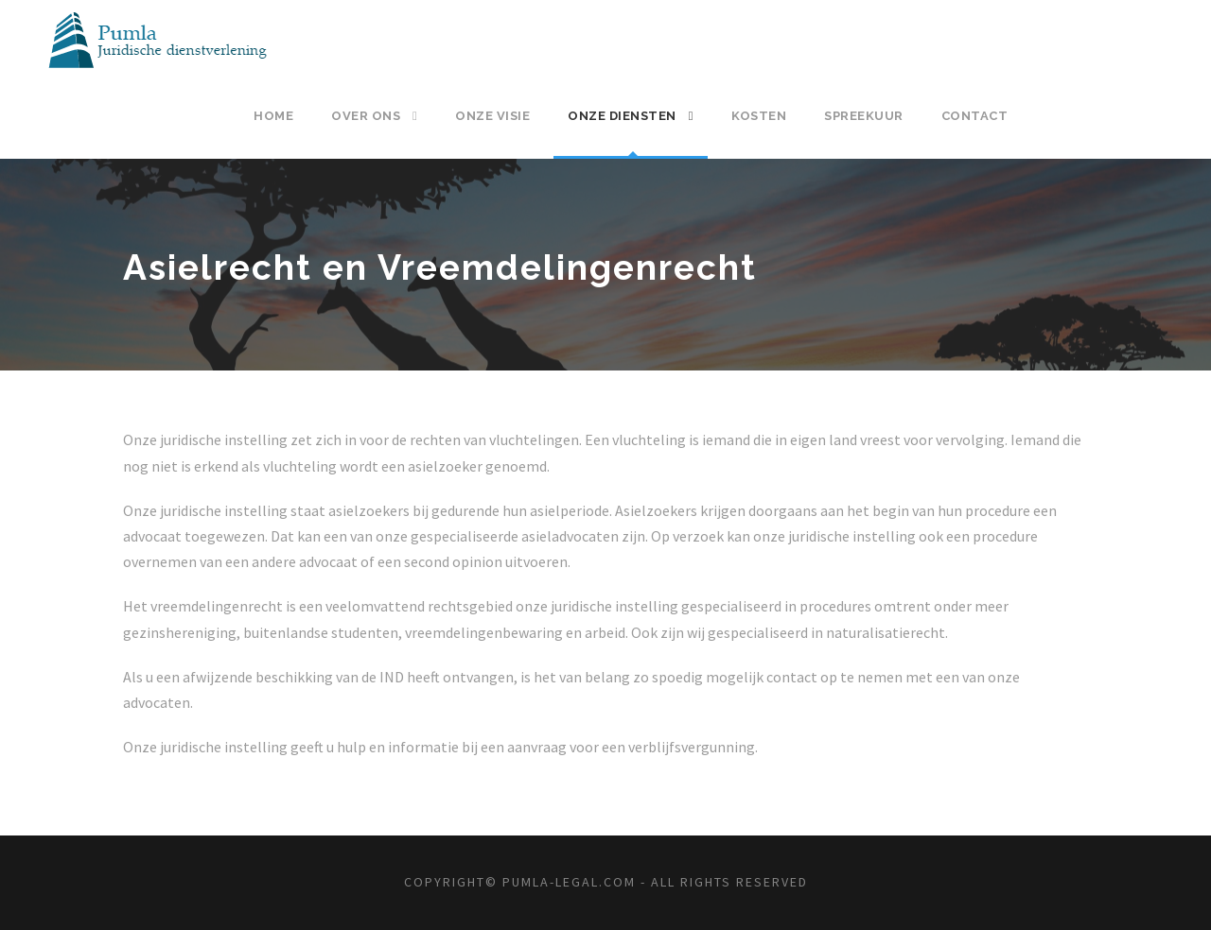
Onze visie (492, 116)
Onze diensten (622, 116)
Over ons (365, 116)
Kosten (758, 116)
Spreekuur (864, 116)
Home (273, 116)
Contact (975, 116)
